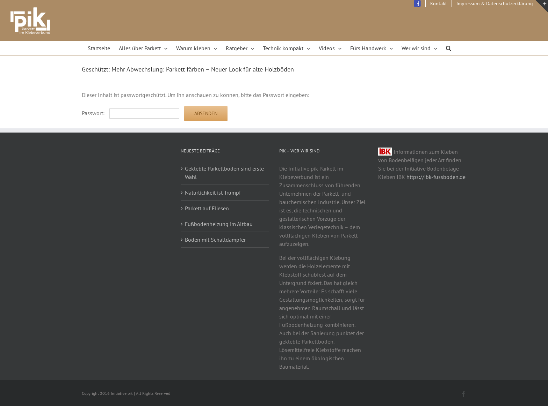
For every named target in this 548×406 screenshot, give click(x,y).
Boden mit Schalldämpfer (215, 239)
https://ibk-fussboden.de (436, 176)
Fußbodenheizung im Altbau (219, 223)
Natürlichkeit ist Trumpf (213, 192)
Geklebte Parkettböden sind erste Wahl (224, 172)
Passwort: (130, 113)
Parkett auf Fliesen (207, 208)
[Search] (449, 48)
